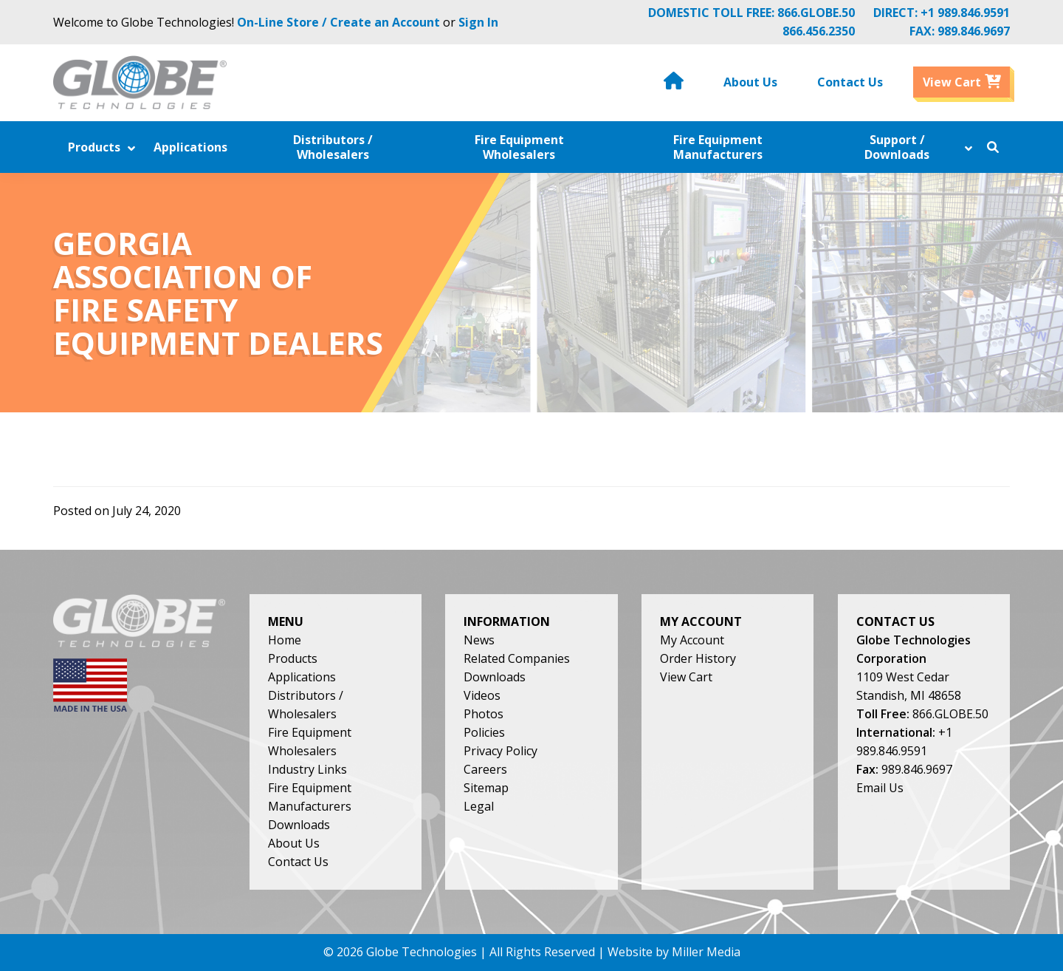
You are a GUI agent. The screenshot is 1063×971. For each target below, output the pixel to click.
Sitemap (486, 788)
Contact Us (298, 862)
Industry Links (307, 769)
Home (284, 640)
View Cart (686, 677)
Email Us (880, 788)
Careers (485, 769)
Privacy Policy (500, 751)
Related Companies (517, 658)
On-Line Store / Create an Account (338, 22)
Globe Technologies (421, 952)
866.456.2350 (818, 31)
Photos (483, 714)
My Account (692, 640)
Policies (484, 732)
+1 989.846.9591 (965, 12)
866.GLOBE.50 (816, 12)
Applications (302, 677)
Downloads (299, 825)
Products (292, 658)
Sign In (478, 22)
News (479, 640)
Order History (698, 658)
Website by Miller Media (674, 952)
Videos (482, 695)
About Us (294, 843)
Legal (479, 806)
